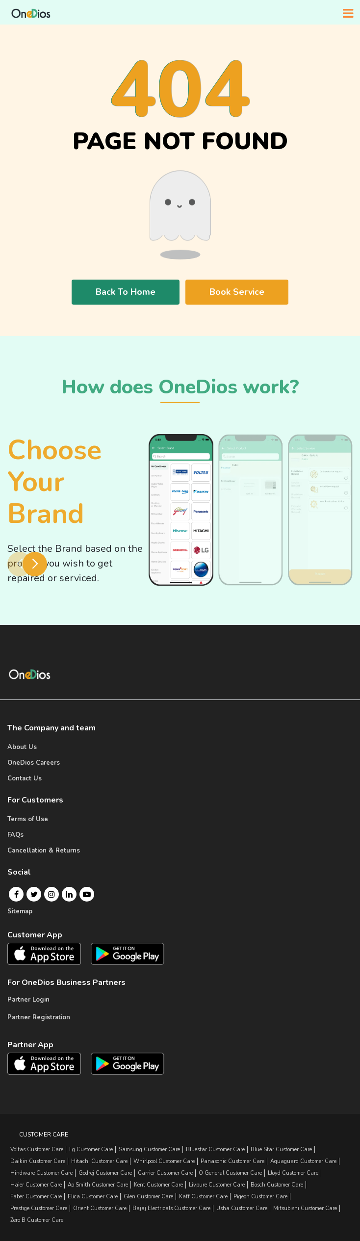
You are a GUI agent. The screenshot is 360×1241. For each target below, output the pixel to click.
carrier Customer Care (165, 1173)
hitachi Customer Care (99, 1161)
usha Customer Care (241, 1208)
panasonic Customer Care (232, 1161)
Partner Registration (38, 1017)
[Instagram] (51, 894)
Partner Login (28, 999)
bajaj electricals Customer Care (171, 1208)
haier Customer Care (36, 1185)
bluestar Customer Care (215, 1149)
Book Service (236, 292)
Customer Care (43, 1134)
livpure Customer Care (217, 1185)
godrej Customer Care (105, 1173)
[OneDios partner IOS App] (48, 1063)
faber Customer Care (36, 1196)
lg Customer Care (91, 1149)
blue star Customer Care (281, 1149)
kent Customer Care (158, 1185)
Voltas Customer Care (36, 1149)
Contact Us (24, 778)
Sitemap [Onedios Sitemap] (19, 911)
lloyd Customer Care (293, 1173)
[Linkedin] (69, 894)
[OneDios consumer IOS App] (48, 959)
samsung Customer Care (149, 1149)
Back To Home (125, 292)
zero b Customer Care (36, 1220)
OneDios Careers (33, 762)
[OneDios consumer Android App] (127, 959)
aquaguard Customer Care (303, 1161)
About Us (22, 747)
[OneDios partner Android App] (127, 1063)
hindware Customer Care (41, 1173)
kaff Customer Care (203, 1196)
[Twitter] (34, 894)
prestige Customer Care (38, 1208)
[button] (35, 564)
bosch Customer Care (277, 1185)
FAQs (15, 834)
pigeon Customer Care (260, 1196)
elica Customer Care (93, 1196)
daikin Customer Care (37, 1161)
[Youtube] (87, 894)
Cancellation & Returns (43, 850)
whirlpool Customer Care (164, 1161)
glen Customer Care (148, 1196)
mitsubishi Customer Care (305, 1208)
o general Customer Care (230, 1173)
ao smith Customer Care (98, 1185)
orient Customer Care (100, 1208)
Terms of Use (27, 819)
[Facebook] (16, 894)
